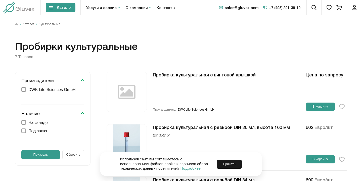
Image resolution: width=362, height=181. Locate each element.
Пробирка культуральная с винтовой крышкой (204, 74)
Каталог (28, 24)
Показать (40, 154)
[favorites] (329, 8)
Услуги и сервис (101, 7)
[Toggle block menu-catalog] (60, 8)
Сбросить (73, 154)
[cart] (339, 8)
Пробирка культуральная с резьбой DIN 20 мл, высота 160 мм (221, 127)
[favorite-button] (342, 107)
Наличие (30, 113)
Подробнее (190, 168)
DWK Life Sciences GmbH (196, 109)
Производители (37, 80)
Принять (229, 164)
